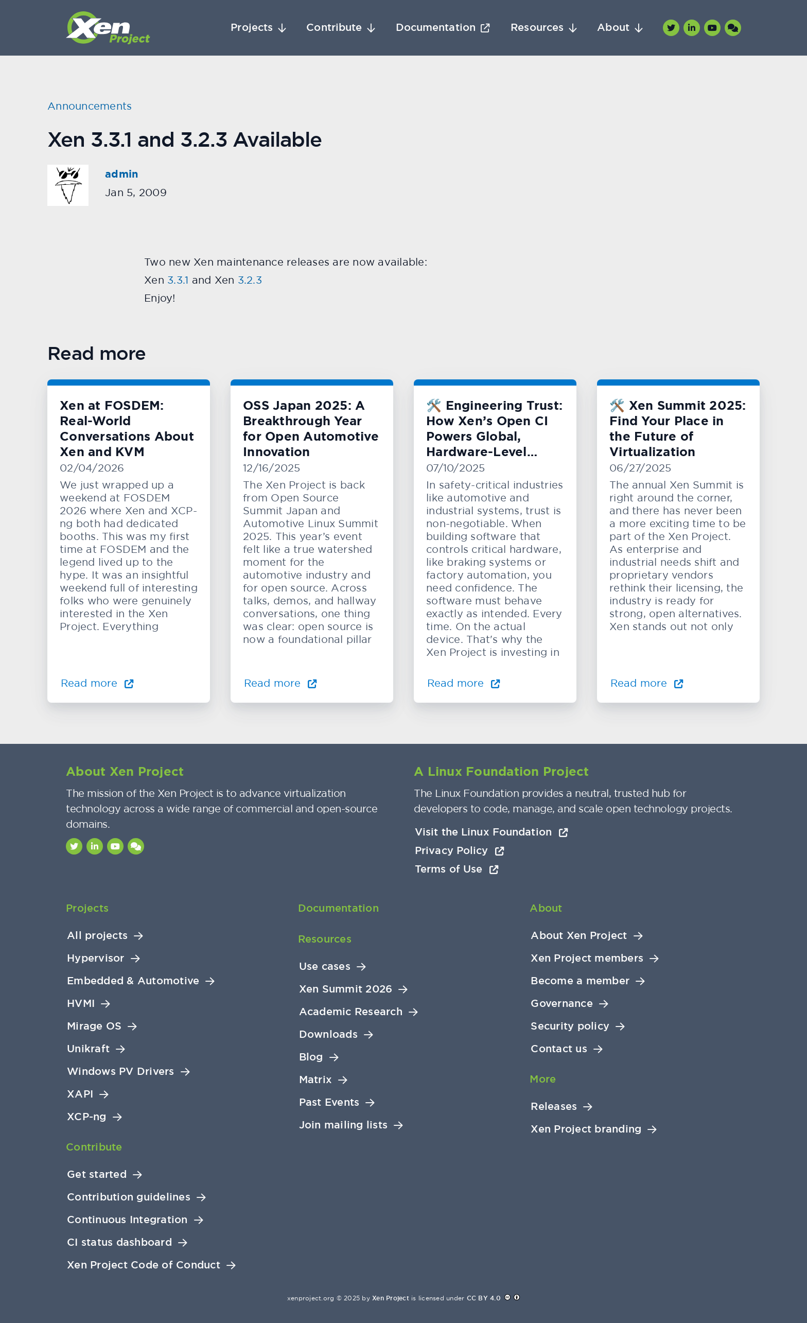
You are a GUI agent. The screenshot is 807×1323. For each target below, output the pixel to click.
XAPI (80, 1094)
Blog (311, 1057)
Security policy (570, 1026)
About (613, 27)
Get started (97, 1174)
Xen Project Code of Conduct (143, 1265)
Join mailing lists (343, 1125)
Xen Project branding (586, 1129)
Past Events (329, 1102)
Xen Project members (587, 958)
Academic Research (350, 1011)
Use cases (324, 966)
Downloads (328, 1034)
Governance (562, 1003)
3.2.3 (250, 279)
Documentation (436, 27)
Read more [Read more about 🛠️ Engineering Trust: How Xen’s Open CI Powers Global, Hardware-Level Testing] (463, 682)
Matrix (315, 1079)
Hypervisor (96, 958)
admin (121, 174)
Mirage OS (94, 1026)
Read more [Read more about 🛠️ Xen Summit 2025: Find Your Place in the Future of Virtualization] (646, 682)
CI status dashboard (119, 1242)
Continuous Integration (127, 1219)
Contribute (334, 27)
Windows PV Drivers (120, 1071)
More (543, 1079)
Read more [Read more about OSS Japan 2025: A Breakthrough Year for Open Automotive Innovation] (280, 682)
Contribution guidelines (128, 1197)
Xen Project (390, 1298)
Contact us (559, 1048)
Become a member (580, 980)
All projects (97, 935)
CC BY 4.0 (484, 1298)
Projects (252, 27)
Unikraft (88, 1048)
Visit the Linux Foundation (491, 832)
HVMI (81, 1003)
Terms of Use (457, 869)
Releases (554, 1106)
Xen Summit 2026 (346, 989)
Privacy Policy (459, 850)
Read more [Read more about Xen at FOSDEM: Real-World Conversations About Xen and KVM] (97, 682)
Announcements (89, 105)
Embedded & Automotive (133, 980)
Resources (537, 27)
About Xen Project (579, 935)
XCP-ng (87, 1116)
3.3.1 (177, 279)
